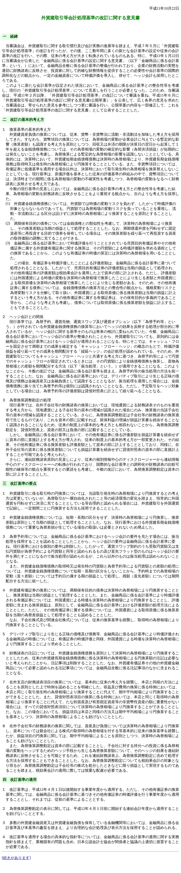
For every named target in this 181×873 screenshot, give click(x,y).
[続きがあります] (16, 858)
